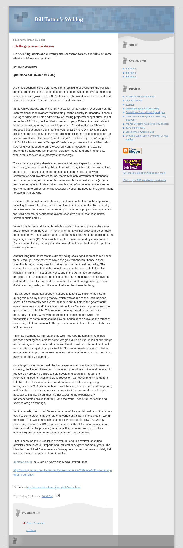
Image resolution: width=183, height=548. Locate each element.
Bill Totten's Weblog (59, 19)
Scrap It (130, 104)
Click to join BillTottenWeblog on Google (144, 180)
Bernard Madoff (134, 100)
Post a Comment (35, 523)
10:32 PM (47, 496)
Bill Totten (131, 68)
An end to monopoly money (140, 96)
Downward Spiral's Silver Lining (142, 108)
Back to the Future (135, 127)
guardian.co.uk (22, 461)
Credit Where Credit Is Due (140, 131)
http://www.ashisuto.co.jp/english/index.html (53, 487)
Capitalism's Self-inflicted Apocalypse (145, 112)
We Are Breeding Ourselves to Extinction (147, 123)
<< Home (31, 530)
